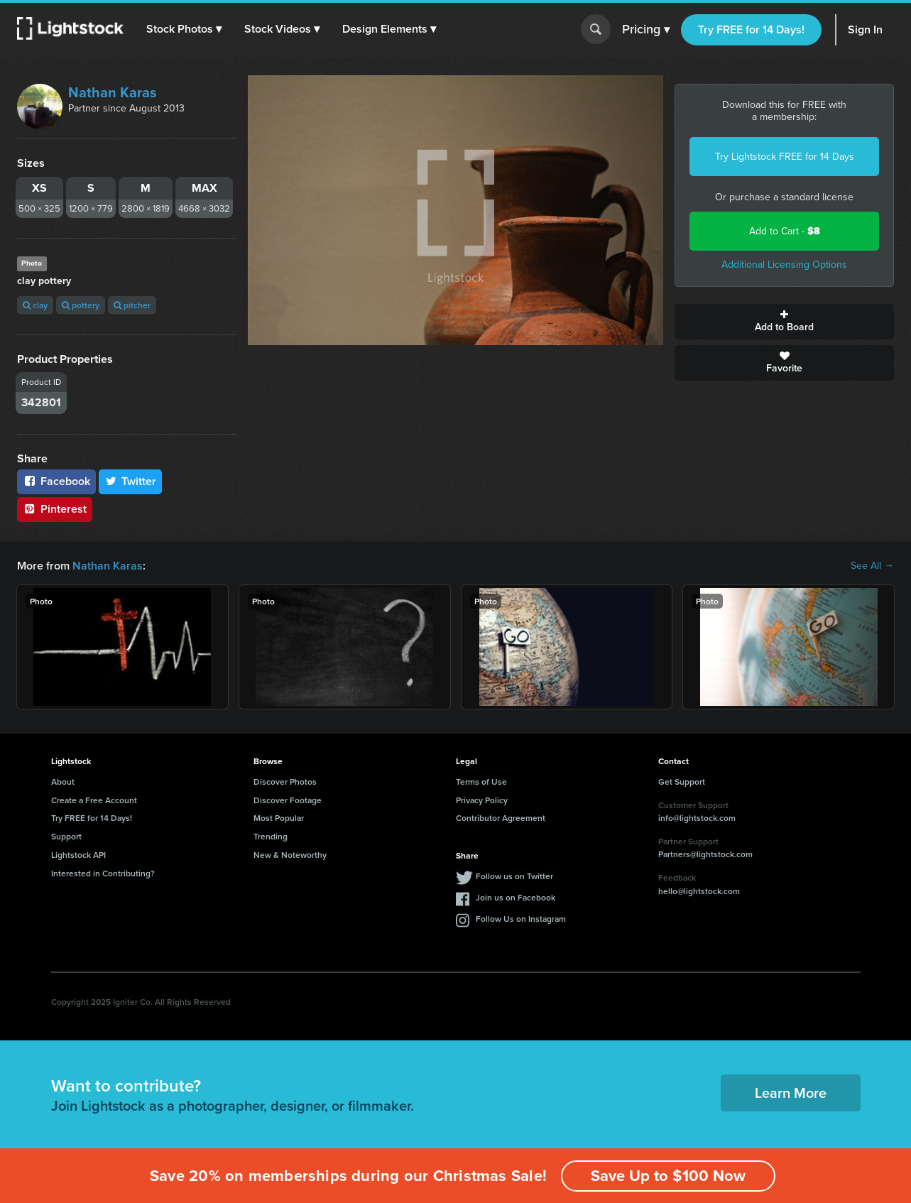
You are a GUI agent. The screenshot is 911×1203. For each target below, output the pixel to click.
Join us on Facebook (515, 897)
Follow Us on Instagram (521, 919)
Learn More (791, 1092)
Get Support (681, 781)
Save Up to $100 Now (668, 1175)
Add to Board (784, 322)
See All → (872, 566)
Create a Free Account (94, 800)
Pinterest (55, 509)
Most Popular (278, 818)
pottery (80, 305)
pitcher (132, 305)
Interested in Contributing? (103, 873)
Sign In (865, 29)
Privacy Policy (482, 800)
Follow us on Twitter (514, 876)
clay (35, 305)
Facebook (56, 481)
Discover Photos (285, 781)
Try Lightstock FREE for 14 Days (784, 156)
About (63, 781)
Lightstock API (78, 855)
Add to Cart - (784, 231)
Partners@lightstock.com (705, 854)
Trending (270, 836)
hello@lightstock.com (699, 891)
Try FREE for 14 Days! (751, 29)
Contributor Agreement (500, 818)
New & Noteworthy (290, 855)
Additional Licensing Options (784, 264)
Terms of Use (481, 781)
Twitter (130, 481)
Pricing (646, 29)
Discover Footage (287, 800)
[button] (184, 29)
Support (66, 836)
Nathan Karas (112, 92)
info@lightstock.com (697, 818)
